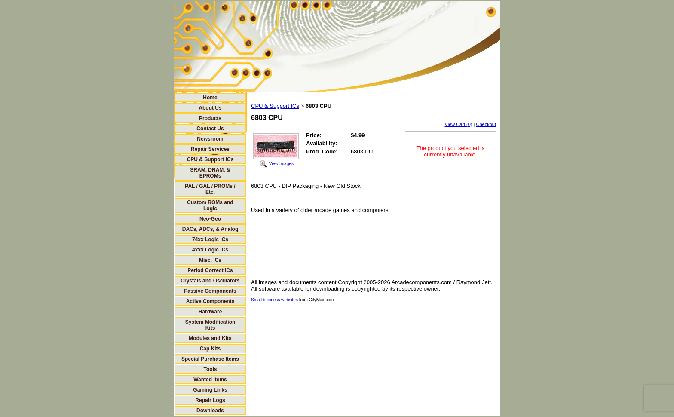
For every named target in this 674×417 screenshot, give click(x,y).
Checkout (486, 124)
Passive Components (210, 291)
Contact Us (210, 129)
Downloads (210, 411)
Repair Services (210, 149)
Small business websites (274, 299)
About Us (210, 108)
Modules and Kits (210, 338)
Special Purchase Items (210, 359)
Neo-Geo (210, 219)
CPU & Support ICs (210, 159)
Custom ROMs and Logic (210, 205)
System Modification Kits (210, 325)
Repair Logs (210, 400)
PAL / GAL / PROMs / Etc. (210, 189)
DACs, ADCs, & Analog (210, 229)
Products (210, 118)
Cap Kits (210, 349)
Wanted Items (210, 380)
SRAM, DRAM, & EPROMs (210, 173)
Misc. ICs (210, 260)
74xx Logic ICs (210, 239)
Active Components (210, 301)
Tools (210, 369)
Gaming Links (210, 390)
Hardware (210, 312)
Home (210, 98)
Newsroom (210, 139)
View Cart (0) (458, 124)
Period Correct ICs (210, 270)
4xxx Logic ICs (210, 250)
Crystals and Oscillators (210, 281)
